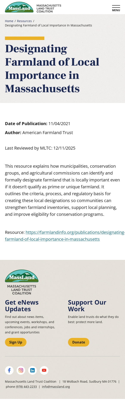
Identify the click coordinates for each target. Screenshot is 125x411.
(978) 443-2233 (26, 387)
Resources (24, 21)
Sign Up (15, 342)
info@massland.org (56, 387)
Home (9, 21)
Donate (78, 342)
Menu (116, 10)
